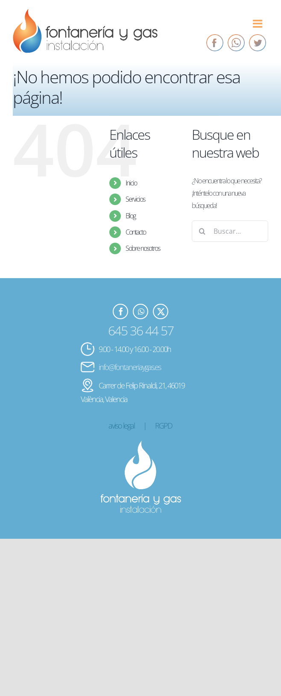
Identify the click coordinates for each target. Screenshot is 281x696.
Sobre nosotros (143, 248)
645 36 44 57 (140, 330)
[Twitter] (257, 42)
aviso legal (121, 425)
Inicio (131, 183)
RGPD (163, 425)
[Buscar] (202, 231)
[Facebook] (214, 42)
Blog (130, 215)
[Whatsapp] (236, 42)
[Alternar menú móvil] (258, 23)
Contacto (136, 232)
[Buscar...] (230, 231)
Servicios (135, 199)
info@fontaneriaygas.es (130, 367)
